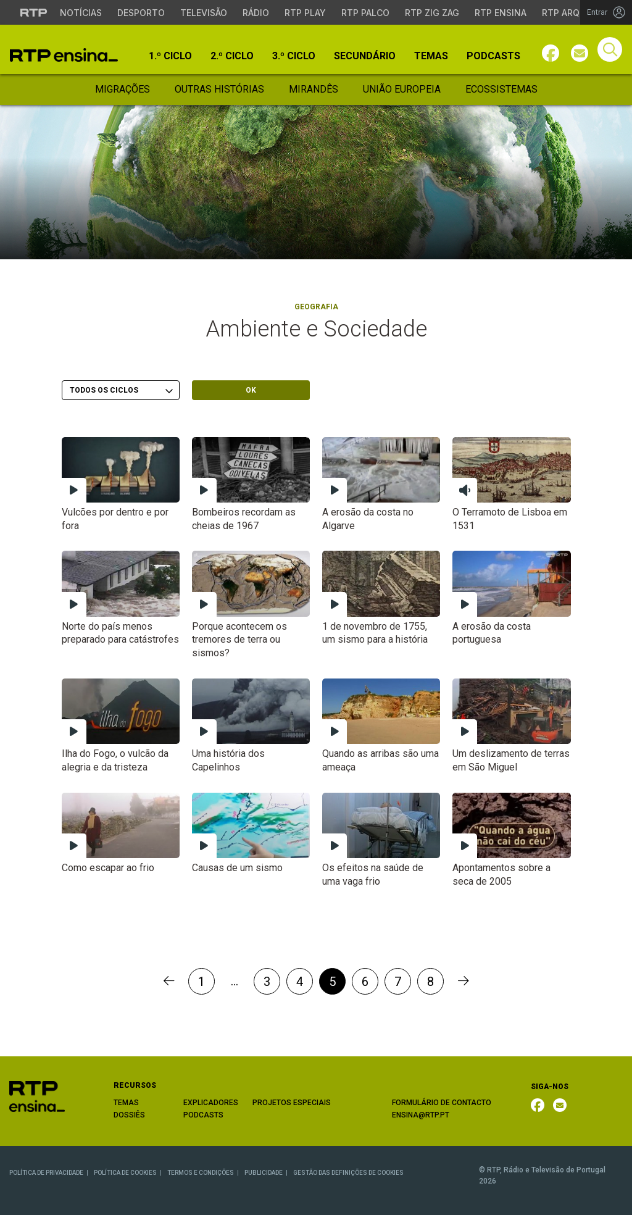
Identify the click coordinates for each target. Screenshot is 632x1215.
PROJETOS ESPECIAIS (291, 1102)
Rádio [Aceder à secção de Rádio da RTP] (256, 12)
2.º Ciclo (232, 56)
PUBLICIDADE (263, 1172)
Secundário (365, 56)
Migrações (122, 89)
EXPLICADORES (210, 1102)
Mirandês (313, 89)
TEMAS (126, 1102)
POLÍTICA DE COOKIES (125, 1172)
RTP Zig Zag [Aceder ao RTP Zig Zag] (432, 12)
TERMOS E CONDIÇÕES (200, 1172)
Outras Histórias (219, 89)
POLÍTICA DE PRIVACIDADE (46, 1172)
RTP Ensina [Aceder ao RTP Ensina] (500, 12)
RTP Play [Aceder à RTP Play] (305, 12)
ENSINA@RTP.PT (420, 1115)
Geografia (316, 307)
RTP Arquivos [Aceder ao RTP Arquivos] (574, 12)
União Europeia (402, 89)
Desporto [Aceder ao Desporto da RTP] (141, 12)
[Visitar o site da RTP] (34, 12)
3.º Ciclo (293, 56)
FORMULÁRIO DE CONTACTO (441, 1102)
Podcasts (493, 56)
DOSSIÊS (129, 1115)
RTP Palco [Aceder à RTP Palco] (365, 12)
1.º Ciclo (170, 56)
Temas (431, 56)
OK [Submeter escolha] (251, 390)
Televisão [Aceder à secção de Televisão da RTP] (203, 12)
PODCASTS (203, 1115)
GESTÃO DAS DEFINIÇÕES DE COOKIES (348, 1172)
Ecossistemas (501, 89)
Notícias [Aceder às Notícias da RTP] (81, 12)
